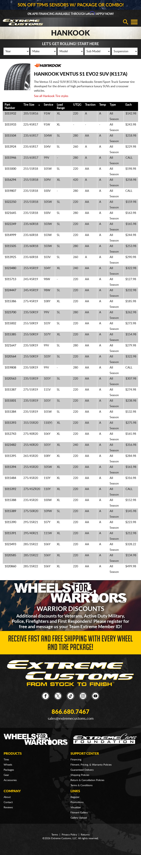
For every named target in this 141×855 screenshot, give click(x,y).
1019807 (10, 190)
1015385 (10, 334)
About (7, 797)
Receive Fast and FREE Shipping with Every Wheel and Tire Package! (70, 644)
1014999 (10, 235)
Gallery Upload (78, 818)
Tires (6, 759)
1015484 (10, 478)
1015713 (10, 279)
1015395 (10, 455)
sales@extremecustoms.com (70, 718)
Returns (85, 834)
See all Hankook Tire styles (51, 96)
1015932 (10, 113)
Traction (90, 104)
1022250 (10, 201)
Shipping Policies (79, 775)
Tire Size (28, 104)
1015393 (10, 422)
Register (74, 797)
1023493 (10, 544)
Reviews (8, 807)
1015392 (10, 489)
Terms (54, 834)
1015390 (10, 522)
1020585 (10, 555)
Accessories (10, 780)
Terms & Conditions (81, 785)
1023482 (10, 444)
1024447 (10, 290)
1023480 (10, 268)
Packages (9, 770)
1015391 (10, 533)
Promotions (77, 802)
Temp (102, 104)
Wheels (8, 765)
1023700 (10, 312)
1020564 (10, 356)
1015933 (10, 124)
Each (128, 104)
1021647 (10, 345)
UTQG (77, 104)
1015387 (10, 389)
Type (113, 104)
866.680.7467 (70, 712)
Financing (75, 759)
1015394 (10, 467)
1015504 (10, 135)
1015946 (10, 157)
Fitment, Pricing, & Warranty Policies (91, 765)
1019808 (10, 367)
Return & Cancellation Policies (87, 780)
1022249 (10, 224)
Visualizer (75, 807)
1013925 (10, 257)
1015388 (10, 500)
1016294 (10, 179)
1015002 (10, 323)
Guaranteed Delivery (82, 770)
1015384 (10, 411)
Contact (8, 802)
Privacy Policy (69, 834)
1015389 (10, 511)
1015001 (10, 400)
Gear (6, 775)
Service (48, 104)
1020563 (10, 378)
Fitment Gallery (79, 812)
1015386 (10, 301)
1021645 (10, 212)
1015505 (10, 246)
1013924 (10, 146)
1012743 (10, 433)
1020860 (10, 566)
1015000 (10, 168)
